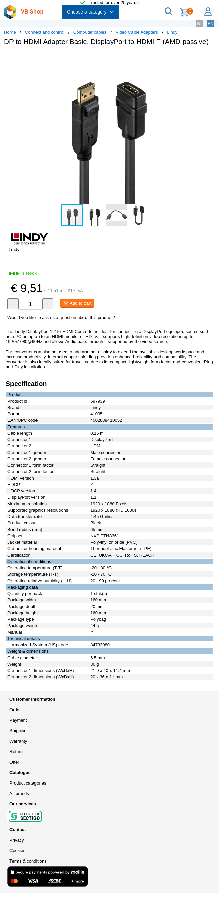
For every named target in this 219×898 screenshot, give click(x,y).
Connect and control (44, 32)
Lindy (172, 32)
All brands (19, 793)
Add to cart (77, 303)
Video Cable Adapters (137, 32)
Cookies (17, 850)
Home (10, 32)
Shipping (18, 730)
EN (211, 23)
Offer (14, 762)
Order (15, 709)
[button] (200, 57)
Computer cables (89, 32)
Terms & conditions (28, 861)
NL (200, 23)
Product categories (27, 783)
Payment (18, 720)
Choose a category (90, 12)
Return (16, 751)
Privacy (16, 840)
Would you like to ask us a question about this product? (61, 317)
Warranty (18, 741)
